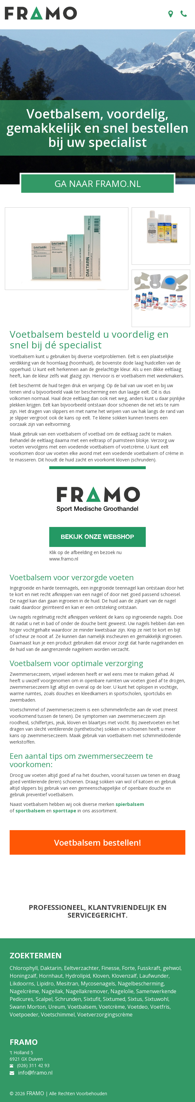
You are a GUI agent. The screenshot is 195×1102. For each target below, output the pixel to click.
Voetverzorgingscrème (105, 1014)
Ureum (56, 1006)
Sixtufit (92, 999)
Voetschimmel (58, 1014)
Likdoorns (22, 983)
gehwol (172, 968)
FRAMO (35, 1093)
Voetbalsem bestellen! (97, 842)
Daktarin (50, 968)
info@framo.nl (35, 1072)
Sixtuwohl (156, 999)
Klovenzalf (124, 975)
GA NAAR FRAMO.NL (97, 183)
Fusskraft (148, 968)
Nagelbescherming (141, 983)
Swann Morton (28, 1006)
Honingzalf (23, 975)
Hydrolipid (77, 975)
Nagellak (52, 991)
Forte (128, 968)
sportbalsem (30, 811)
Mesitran (67, 983)
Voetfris (160, 1006)
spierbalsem (130, 804)
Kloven (101, 975)
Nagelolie (122, 991)
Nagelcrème (24, 991)
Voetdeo (137, 1006)
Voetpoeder (24, 1014)
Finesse (110, 968)
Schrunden (68, 999)
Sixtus (135, 999)
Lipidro (45, 983)
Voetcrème (112, 1006)
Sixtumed (114, 999)
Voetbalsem (82, 1006)
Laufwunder (154, 975)
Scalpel (44, 999)
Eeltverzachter (81, 968)
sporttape (64, 811)
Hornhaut (51, 975)
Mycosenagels (98, 983)
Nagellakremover (87, 991)
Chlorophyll (24, 968)
